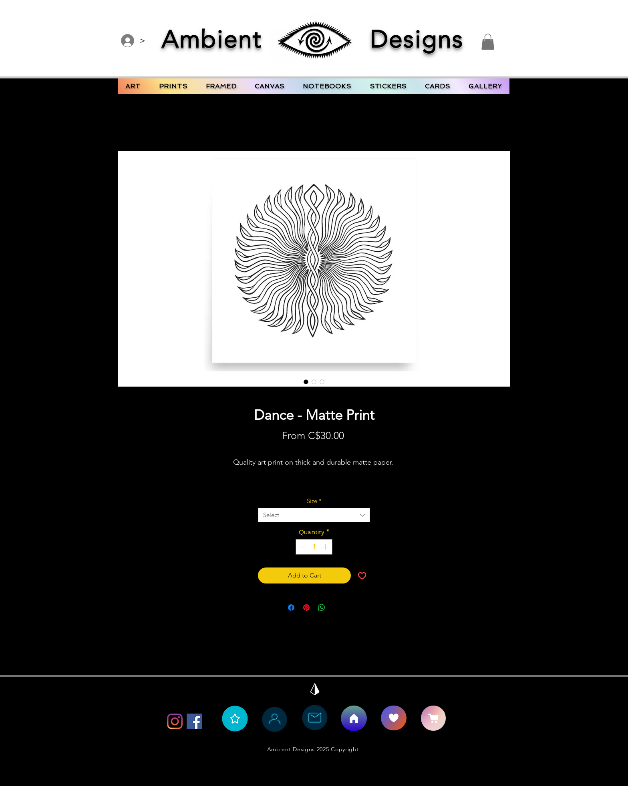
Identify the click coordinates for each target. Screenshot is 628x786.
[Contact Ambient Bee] (315, 718)
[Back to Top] (315, 689)
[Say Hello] (394, 718)
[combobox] (314, 515)
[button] (488, 42)
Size (314, 501)
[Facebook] (194, 721)
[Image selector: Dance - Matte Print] (306, 382)
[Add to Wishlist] (362, 575)
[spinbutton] (314, 546)
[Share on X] (337, 607)
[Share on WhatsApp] (321, 607)
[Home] (354, 718)
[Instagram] (175, 721)
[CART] (433, 718)
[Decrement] (302, 546)
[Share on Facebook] (291, 607)
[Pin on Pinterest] (306, 607)
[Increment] (326, 546)
